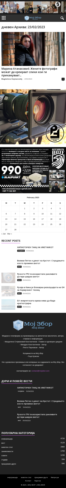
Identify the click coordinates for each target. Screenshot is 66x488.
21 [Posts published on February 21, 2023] (15, 224)
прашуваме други (8, 464)
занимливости (7, 451)
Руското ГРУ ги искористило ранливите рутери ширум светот (37, 275)
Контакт (28, 481)
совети (4, 455)
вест (19, 267)
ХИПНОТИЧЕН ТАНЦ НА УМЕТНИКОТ (35, 247)
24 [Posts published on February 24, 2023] (43, 224)
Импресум (55, 477)
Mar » (9, 234)
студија (4, 460)
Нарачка (37, 481)
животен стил (7, 447)
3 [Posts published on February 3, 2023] (42, 208)
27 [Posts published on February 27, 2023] (6, 230)
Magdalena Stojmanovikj (11, 79)
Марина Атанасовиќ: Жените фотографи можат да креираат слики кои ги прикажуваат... (29, 72)
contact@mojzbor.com (41, 371)
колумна (21, 251)
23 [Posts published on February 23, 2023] (34, 224)
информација (7, 439)
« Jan (3, 234)
